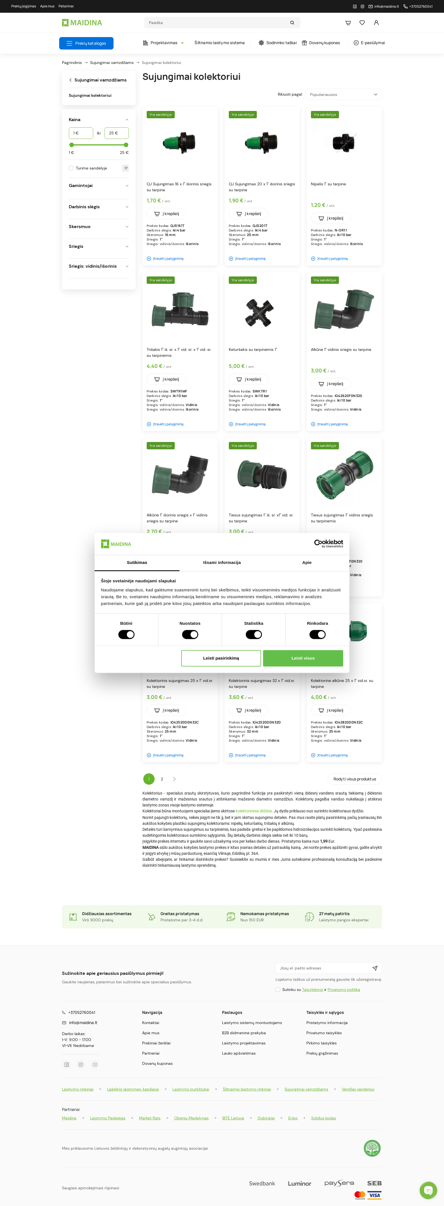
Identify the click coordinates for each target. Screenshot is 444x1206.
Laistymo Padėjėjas (107, 1118)
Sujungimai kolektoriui (90, 95)
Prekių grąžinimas (322, 1053)
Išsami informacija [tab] (222, 562)
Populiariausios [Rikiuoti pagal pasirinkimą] (343, 94)
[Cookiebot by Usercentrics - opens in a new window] (318, 544)
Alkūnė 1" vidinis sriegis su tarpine (341, 349)
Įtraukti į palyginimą (165, 258)
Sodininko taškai (278, 43)
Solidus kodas (323, 1118)
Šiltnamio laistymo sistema (220, 42)
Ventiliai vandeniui (358, 1089)
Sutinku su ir (321, 989)
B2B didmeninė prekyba (244, 1032)
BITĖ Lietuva (233, 1118)
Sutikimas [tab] (137, 562)
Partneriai (150, 1053)
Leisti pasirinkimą (221, 658)
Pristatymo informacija (327, 1022)
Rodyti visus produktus (355, 779)
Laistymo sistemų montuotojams (252, 1022)
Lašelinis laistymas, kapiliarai (133, 1089)
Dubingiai (266, 1118)
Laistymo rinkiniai (77, 1089)
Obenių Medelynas (191, 1118)
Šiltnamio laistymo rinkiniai (247, 1089)
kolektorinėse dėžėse (254, 811)
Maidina (69, 1118)
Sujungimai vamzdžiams (306, 1089)
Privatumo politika (344, 989)
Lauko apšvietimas (239, 1053)
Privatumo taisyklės (324, 1032)
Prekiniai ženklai (156, 1043)
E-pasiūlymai (369, 42)
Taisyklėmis (312, 989)
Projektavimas (162, 42)
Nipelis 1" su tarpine (328, 183)
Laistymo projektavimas (244, 1043)
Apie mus (150, 1032)
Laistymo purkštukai (190, 1089)
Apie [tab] (307, 562)
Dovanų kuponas (321, 42)
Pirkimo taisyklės (321, 1043)
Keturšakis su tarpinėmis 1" (253, 349)
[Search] (217, 23)
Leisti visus (303, 658)
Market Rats (150, 1118)
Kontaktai (150, 1022)
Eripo (293, 1118)
